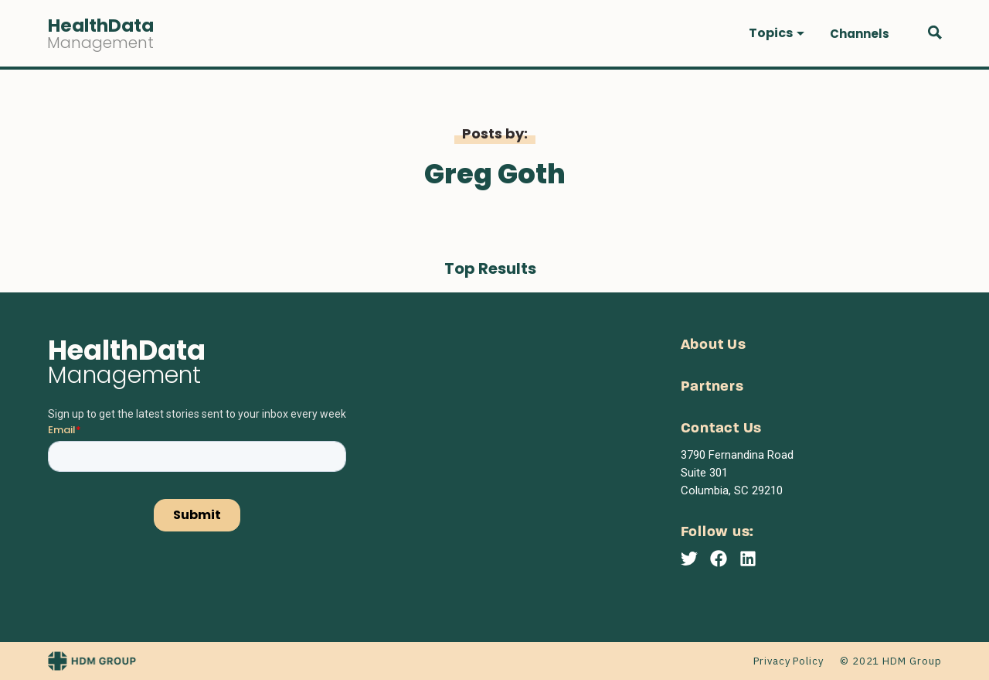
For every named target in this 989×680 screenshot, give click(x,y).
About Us (713, 345)
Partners (712, 387)
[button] (776, 33)
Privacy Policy (788, 661)
